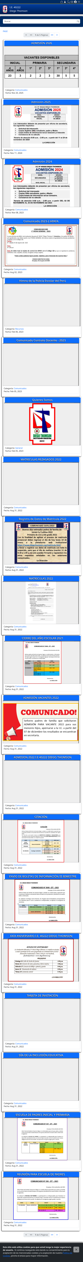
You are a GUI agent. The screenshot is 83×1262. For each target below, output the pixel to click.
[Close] (76, 1249)
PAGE (5, 31)
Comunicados (21, 90)
